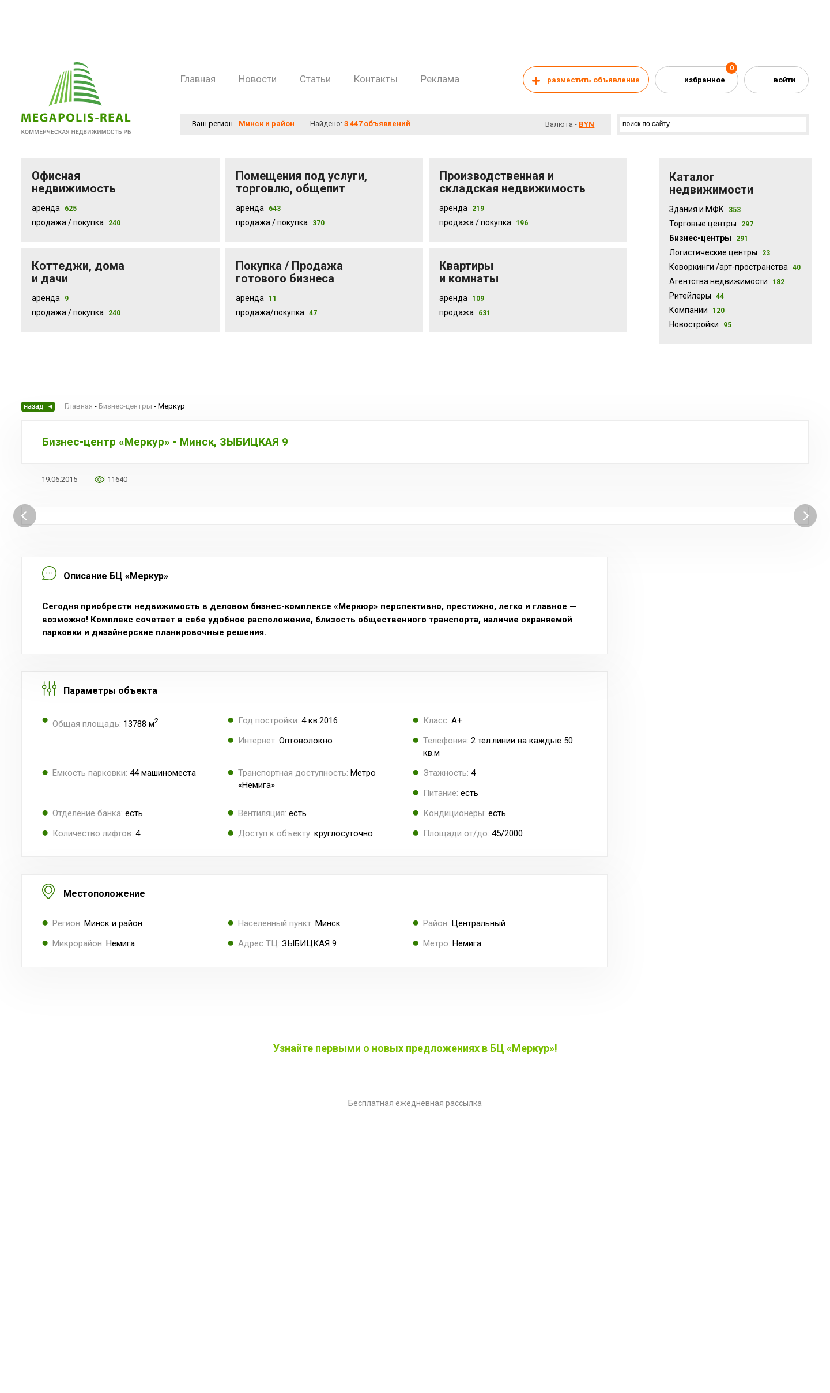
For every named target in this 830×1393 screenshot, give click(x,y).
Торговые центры (711, 223)
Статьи (315, 79)
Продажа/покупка (270, 312)
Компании (697, 310)
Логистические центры (719, 252)
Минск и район (267, 123)
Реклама (440, 79)
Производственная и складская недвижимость (512, 182)
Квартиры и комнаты (469, 272)
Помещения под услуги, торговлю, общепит (301, 182)
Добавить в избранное (143, 479)
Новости (258, 79)
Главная (198, 79)
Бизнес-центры (708, 238)
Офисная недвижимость (74, 182)
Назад (38, 407)
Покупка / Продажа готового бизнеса (289, 272)
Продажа (456, 312)
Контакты (376, 79)
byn (586, 124)
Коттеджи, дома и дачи (78, 272)
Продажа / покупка (272, 222)
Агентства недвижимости (726, 281)
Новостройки (700, 324)
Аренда (46, 208)
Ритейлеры (696, 295)
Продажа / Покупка (68, 222)
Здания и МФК (705, 209)
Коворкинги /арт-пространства (735, 266)
